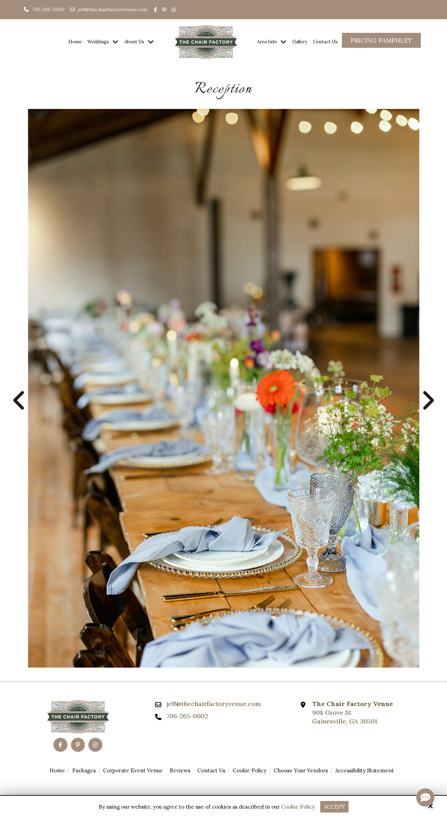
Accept (334, 806)
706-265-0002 (44, 9)
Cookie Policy (298, 807)
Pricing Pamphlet (381, 40)
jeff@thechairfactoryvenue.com (112, 9)
